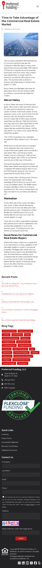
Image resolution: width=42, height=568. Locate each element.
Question (5, 511)
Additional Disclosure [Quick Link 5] (9, 450)
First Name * (6, 462)
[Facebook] (35, 563)
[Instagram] (19, 563)
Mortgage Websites (17, 556)
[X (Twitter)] (31, 563)
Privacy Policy (30, 504)
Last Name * (6, 471)
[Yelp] (39, 563)
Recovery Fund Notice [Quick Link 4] (10, 446)
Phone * (5, 488)
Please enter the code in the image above (17, 529)
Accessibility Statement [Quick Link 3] (10, 442)
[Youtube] (27, 563)
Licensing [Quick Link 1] (5, 434)
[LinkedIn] (23, 563)
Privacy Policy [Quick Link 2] (7, 438)
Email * (4, 479)
